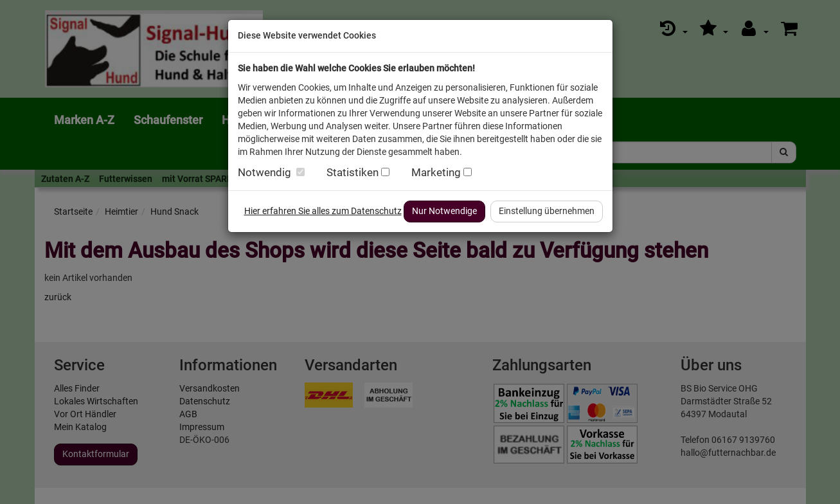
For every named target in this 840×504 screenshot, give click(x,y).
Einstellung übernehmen (546, 211)
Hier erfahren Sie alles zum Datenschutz (323, 211)
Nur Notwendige (444, 211)
